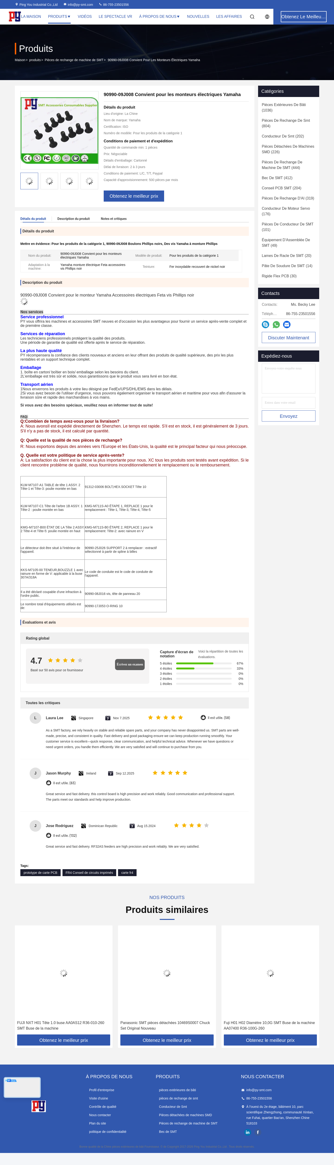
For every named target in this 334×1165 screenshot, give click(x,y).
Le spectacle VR (115, 17)
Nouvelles (198, 17)
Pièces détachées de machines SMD (185, 1115)
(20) (286, 256)
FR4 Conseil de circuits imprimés (89, 873)
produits (35, 60)
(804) (286, 123)
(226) (288, 149)
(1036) (284, 107)
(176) (286, 211)
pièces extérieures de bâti (177, 1090)
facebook (257, 1132)
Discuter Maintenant (288, 337)
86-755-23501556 (114, 4)
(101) (287, 227)
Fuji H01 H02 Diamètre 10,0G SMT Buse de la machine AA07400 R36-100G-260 (269, 1025)
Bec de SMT (168, 1132)
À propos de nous (159, 17)
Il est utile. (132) (65, 836)
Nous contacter (100, 1115)
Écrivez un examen (130, 664)
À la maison (29, 17)
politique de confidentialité (107, 1132)
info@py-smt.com (78, 4)
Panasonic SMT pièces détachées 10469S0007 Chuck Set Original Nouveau (165, 1025)
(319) (288, 198)
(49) (286, 242)
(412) (277, 178)
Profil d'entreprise (101, 1090)
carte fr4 (127, 873)
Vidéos (85, 17)
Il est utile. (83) (64, 783)
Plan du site (97, 1123)
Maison (20, 60)
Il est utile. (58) (219, 718)
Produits (59, 17)
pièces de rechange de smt (178, 1098)
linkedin (247, 1132)
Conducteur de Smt (173, 1107)
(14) (287, 266)
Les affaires (229, 17)
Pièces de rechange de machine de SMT (74, 60)
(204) (281, 188)
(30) (279, 276)
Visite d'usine (98, 1098)
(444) (282, 165)
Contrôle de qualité (102, 1107)
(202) (283, 136)
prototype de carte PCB (40, 873)
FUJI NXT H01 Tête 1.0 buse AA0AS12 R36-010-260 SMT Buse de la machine (60, 1025)
